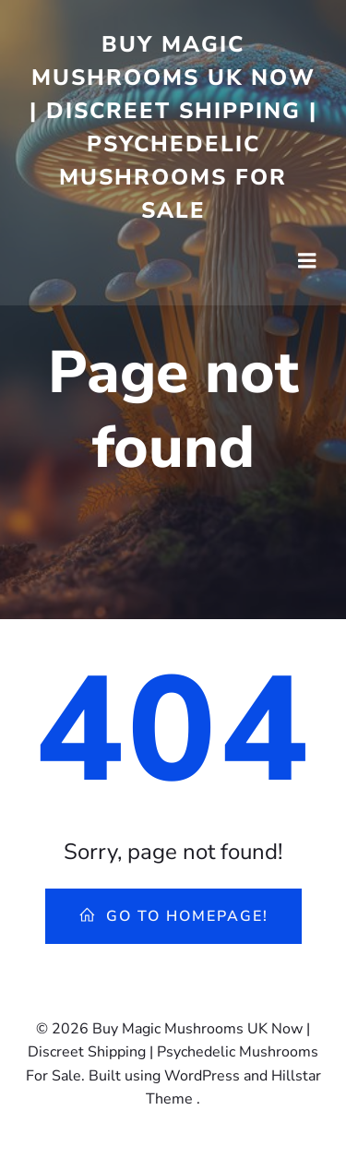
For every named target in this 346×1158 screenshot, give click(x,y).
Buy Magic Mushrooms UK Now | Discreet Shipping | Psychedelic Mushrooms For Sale (173, 127)
